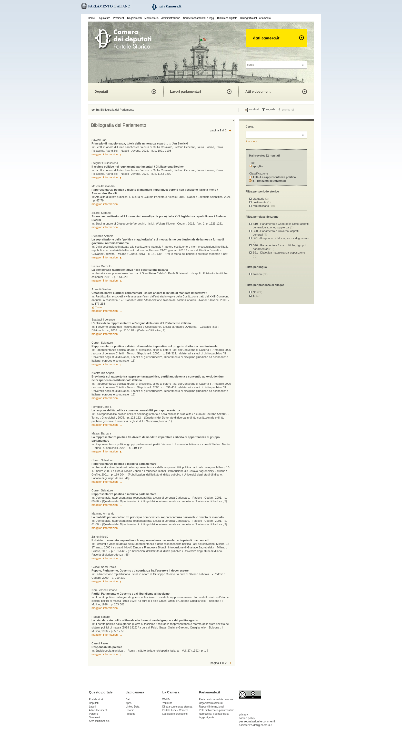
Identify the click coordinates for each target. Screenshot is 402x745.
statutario (261, 198)
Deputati (101, 91)
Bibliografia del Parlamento (255, 18)
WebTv (166, 699)
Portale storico (97, 699)
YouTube (167, 703)
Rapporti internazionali (212, 706)
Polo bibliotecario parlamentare (216, 710)
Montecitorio (151, 18)
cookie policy (247, 718)
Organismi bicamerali (211, 703)
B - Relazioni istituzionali (267, 180)
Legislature (104, 18)
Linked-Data (132, 706)
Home (91, 18)
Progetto (130, 713)
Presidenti (118, 18)
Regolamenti (134, 18)
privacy (243, 714)
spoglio (256, 166)
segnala (268, 109)
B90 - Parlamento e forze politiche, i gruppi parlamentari (279, 247)
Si (256, 295)
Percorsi (93, 713)
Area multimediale (99, 721)
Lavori (92, 706)
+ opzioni (251, 141)
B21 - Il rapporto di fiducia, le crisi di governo (280, 239)
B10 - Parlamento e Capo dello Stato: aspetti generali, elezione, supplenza (281, 225)
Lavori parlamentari (185, 91)
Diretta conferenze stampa (177, 706)
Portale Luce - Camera (175, 710)
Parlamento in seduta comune (216, 699)
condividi (252, 109)
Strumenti (94, 717)
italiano (260, 274)
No (257, 292)
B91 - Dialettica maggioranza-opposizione (279, 254)
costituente (262, 202)
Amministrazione (170, 18)
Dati (128, 699)
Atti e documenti (258, 91)
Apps (129, 703)
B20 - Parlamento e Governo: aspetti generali (276, 232)
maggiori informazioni (105, 154)
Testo (98, 307)
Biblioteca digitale (227, 18)
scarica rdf (288, 109)
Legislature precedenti (174, 713)
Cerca (250, 126)
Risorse (130, 710)
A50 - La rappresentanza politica (272, 177)
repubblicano (264, 206)
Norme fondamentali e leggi (198, 18)
